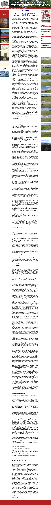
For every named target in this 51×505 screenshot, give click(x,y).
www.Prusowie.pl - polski (44, 8)
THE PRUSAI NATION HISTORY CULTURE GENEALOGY (5, 13)
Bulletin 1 (42, 38)
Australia (42, 34)
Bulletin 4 (42, 40)
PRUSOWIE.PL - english (11, 8)
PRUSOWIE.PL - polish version (3, 8)
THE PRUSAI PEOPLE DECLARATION (45, 31)
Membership (43, 25)
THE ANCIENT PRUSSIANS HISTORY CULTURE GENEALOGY (20, 8)
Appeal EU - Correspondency (45, 44)
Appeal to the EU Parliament (45, 45)
